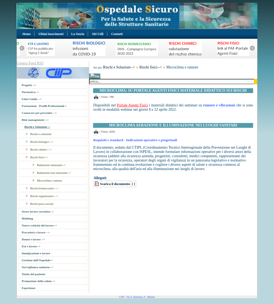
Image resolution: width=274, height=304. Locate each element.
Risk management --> (35, 119)
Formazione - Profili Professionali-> (44, 105)
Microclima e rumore (49, 180)
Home (26, 34)
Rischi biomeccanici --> (44, 188)
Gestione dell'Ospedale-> (37, 260)
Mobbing (27, 218)
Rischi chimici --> (41, 149)
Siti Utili (98, 34)
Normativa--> (30, 92)
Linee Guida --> (32, 99)
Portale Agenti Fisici (132, 105)
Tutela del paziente (33, 274)
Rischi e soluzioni (40, 134)
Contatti (117, 34)
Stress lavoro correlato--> (38, 211)
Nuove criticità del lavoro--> (39, 225)
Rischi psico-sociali (41, 203)
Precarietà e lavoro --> (36, 232)
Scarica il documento (115, 184)
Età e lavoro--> (31, 246)
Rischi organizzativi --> (44, 196)
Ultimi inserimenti (51, 34)
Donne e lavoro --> (33, 239)
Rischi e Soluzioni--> (37, 126)
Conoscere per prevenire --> (39, 112)
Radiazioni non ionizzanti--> (54, 172)
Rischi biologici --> (41, 141)
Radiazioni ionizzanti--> (51, 165)
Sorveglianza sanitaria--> (37, 267)
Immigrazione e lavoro (36, 253)
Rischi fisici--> (39, 157)
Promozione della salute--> (38, 281)
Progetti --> (29, 85)
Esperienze (28, 288)
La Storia (77, 34)
